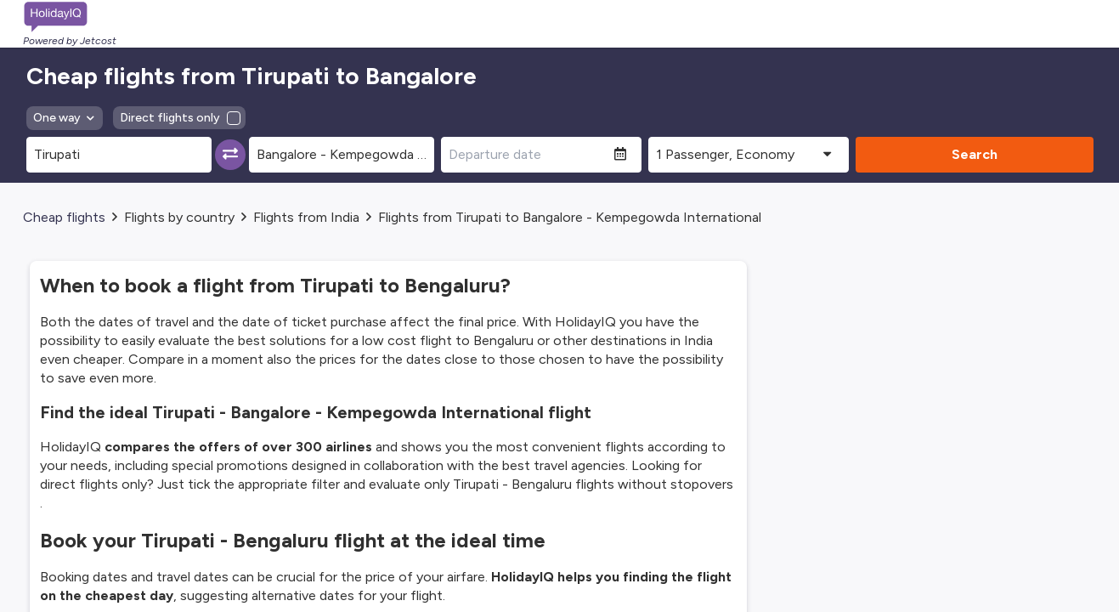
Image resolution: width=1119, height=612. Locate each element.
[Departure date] (528, 154)
